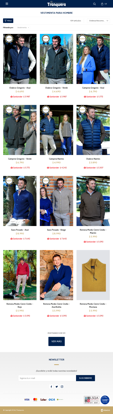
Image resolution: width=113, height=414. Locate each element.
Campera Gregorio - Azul (93, 88)
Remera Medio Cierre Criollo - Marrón (93, 231)
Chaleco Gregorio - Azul (19, 88)
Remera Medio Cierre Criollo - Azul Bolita (56, 305)
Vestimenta (22, 27)
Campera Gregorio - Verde (20, 159)
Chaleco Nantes (93, 159)
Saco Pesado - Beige (56, 230)
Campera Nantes (56, 159)
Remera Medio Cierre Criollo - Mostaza (93, 305)
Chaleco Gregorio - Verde (56, 88)
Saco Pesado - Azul (20, 230)
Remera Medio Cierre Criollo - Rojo (20, 305)
